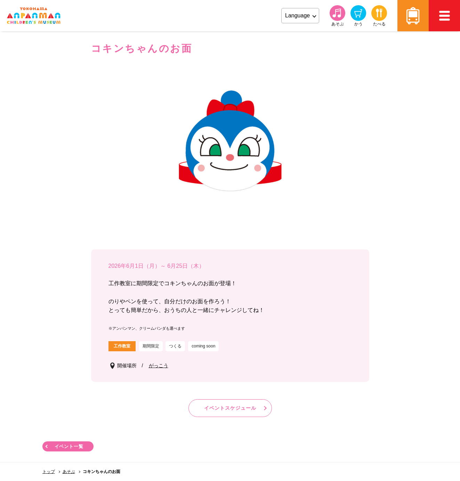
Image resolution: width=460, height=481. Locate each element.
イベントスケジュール (230, 408)
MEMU (444, 15)
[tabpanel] (230, 144)
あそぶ (69, 471)
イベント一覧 (69, 446)
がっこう (158, 365)
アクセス (413, 15)
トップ (48, 471)
